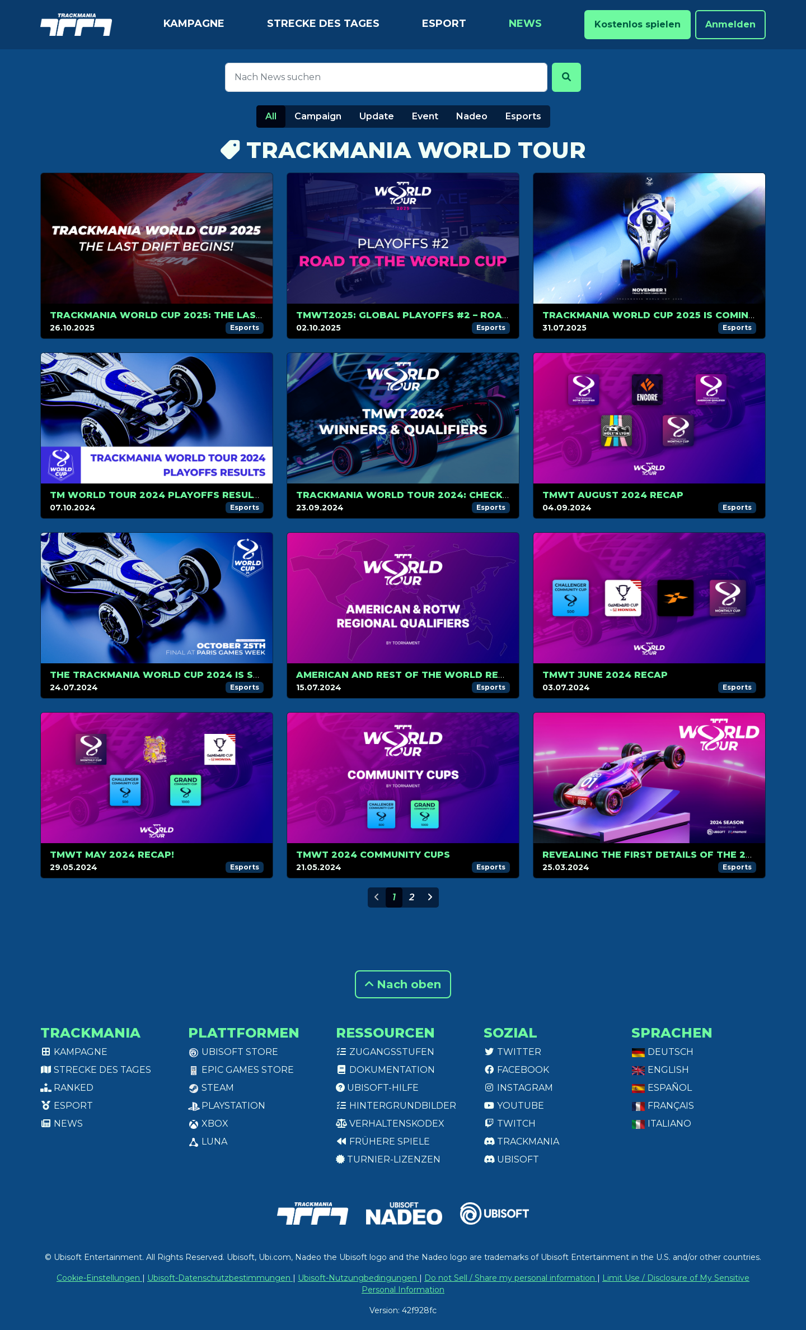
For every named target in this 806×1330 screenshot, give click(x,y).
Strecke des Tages (323, 23)
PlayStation (226, 1105)
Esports (523, 116)
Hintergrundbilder (396, 1105)
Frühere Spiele (383, 1141)
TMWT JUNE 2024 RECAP (605, 674)
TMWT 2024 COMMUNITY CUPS (373, 854)
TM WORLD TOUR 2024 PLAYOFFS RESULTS (158, 495)
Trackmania (521, 1141)
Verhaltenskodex (390, 1123)
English (660, 1069)
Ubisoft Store (233, 1052)
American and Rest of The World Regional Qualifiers (446, 674)
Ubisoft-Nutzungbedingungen (358, 1278)
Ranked (66, 1087)
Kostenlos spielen (637, 24)
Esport (444, 23)
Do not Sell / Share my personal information (510, 1278)
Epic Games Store (241, 1069)
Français (662, 1105)
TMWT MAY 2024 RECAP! (112, 854)
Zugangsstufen (385, 1052)
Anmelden (730, 24)
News (525, 23)
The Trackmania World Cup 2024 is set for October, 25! (206, 674)
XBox (208, 1123)
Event (425, 116)
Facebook (516, 1069)
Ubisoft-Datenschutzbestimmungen (220, 1278)
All (271, 116)
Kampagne (193, 23)
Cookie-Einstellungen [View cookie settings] (99, 1278)
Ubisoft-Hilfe (377, 1087)
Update (376, 116)
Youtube (514, 1105)
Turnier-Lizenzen (388, 1159)
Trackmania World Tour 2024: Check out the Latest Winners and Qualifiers (511, 495)
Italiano (661, 1123)
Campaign (317, 116)
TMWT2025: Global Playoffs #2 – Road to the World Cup (454, 315)
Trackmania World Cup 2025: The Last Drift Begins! (194, 315)
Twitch (510, 1123)
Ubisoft (511, 1159)
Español (661, 1087)
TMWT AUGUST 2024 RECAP (612, 495)
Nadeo (472, 116)
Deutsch (662, 1052)
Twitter (512, 1052)
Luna (207, 1141)
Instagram (518, 1087)
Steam (211, 1087)
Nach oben (403, 984)
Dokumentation (385, 1069)
